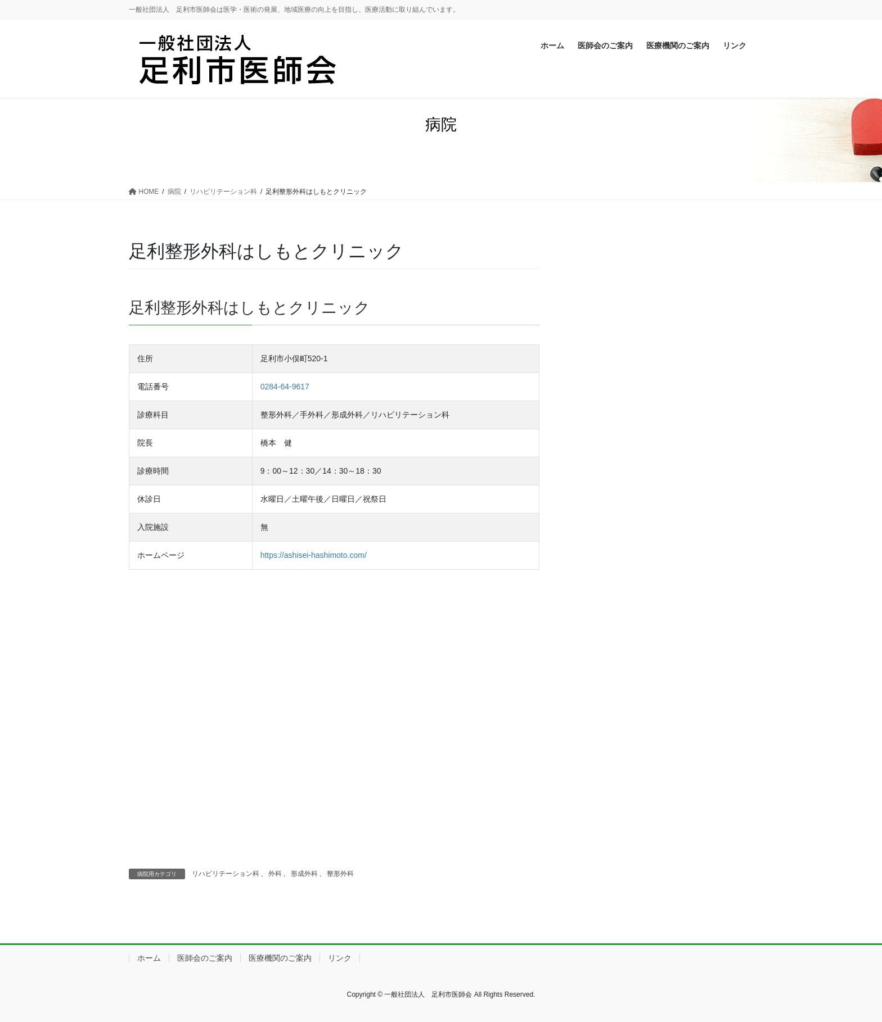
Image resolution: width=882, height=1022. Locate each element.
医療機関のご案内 (280, 957)
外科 (275, 874)
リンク (340, 957)
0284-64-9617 (284, 386)
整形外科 (340, 874)
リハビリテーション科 (225, 874)
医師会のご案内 (204, 957)
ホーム (149, 957)
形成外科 (304, 874)
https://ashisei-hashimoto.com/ (313, 555)
